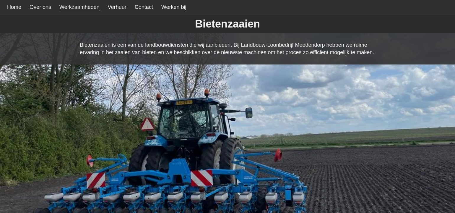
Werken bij (173, 7)
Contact (144, 7)
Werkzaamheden (79, 7)
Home (14, 7)
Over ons (40, 7)
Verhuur (117, 7)
